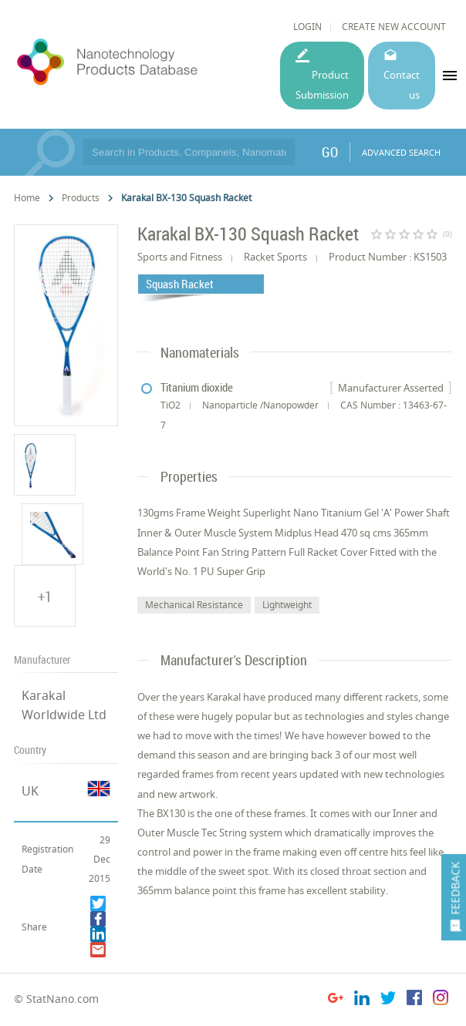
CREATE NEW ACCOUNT (394, 26)
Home (27, 197)
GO (330, 152)
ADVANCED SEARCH (401, 152)
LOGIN (307, 26)
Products (81, 197)
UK (30, 790)
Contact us (401, 84)
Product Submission (322, 84)
